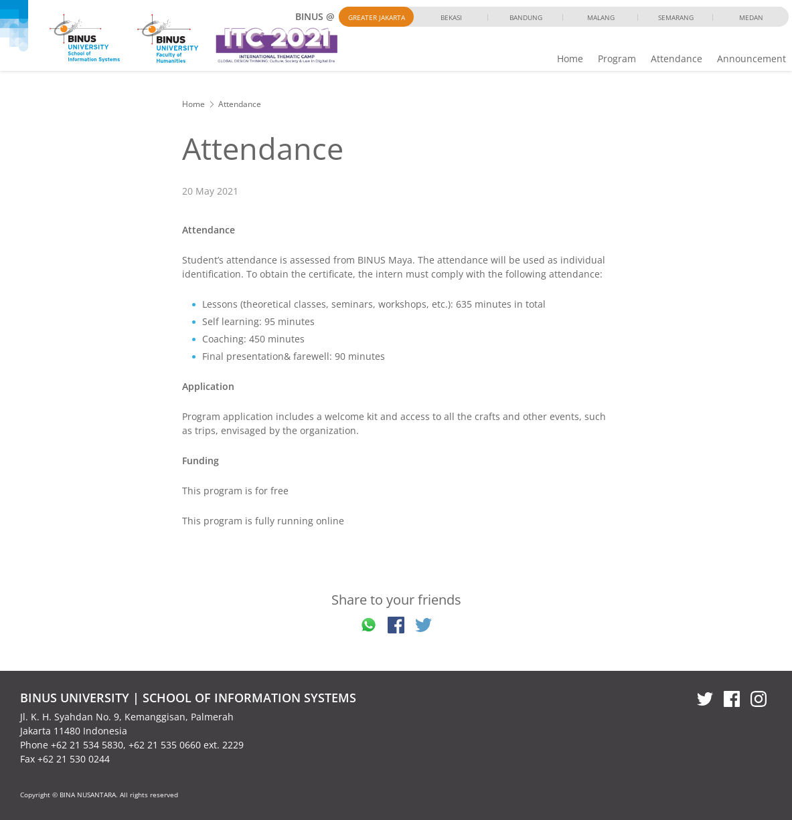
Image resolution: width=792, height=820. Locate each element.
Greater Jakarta (376, 17)
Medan (751, 17)
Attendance (676, 58)
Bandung (525, 17)
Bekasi (451, 17)
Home (570, 58)
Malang (601, 17)
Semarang (676, 17)
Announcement (751, 58)
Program (617, 58)
